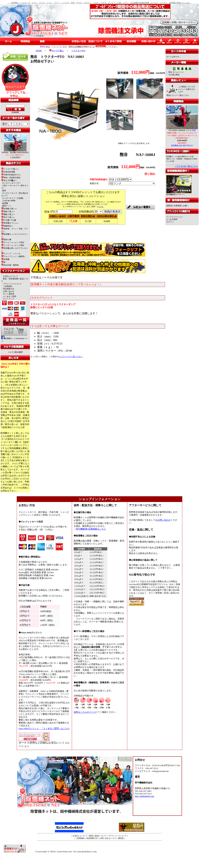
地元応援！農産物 (10, 265)
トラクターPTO (78, 50)
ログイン (170, 222)
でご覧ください (70, 356)
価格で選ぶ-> (8, 211)
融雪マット (6, 206)
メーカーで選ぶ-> (9, 169)
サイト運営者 (8, 294)
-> (9, 180)
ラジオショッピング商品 (12, 245)
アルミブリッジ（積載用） (13, 256)
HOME (39, 50)
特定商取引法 (8, 289)
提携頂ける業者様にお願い (177, 206)
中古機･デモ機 (8, 220)
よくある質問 (171, 219)
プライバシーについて (12, 284)
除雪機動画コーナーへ (179, 193)
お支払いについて (10, 276)
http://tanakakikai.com (144, 796)
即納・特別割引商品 (10, 178)
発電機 (5, 259)
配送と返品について (97, 836)
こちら (101, 206)
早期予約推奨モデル (10, 175)
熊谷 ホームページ (176, 72)
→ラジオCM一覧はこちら (186, 166)
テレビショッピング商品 (12, 242)
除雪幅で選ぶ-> (9, 209)
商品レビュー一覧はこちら (178, 95)
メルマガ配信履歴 (15, 352)
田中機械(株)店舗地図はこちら (91, 529)
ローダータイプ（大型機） (13, 198)
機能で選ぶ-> (8, 214)
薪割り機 (6, 240)
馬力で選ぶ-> (8, 217)
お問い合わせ (8, 291)
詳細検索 (15, 112)
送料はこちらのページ (85, 712)
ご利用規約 (7, 286)
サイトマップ (8, 299)
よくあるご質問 (9, 296)
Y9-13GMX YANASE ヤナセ (182, 130)
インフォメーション (174, 217)
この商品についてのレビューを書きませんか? (186, 89)
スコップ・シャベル (10, 254)
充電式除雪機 (8, 172)
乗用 (4, 191)
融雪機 (5, 203)
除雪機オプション (10, 223)
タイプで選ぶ (56, 50)
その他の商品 (174, 75)
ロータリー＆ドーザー (11, 183)
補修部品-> (7, 226)
